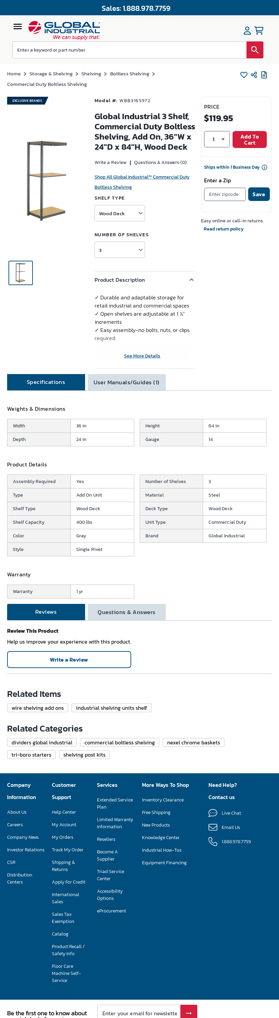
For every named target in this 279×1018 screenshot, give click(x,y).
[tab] (46, 382)
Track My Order (67, 849)
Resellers (106, 839)
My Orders (62, 837)
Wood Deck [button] (112, 213)
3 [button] (100, 250)
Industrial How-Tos (161, 850)
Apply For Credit (68, 882)
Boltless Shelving (130, 73)
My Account (64, 824)
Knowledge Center (161, 837)
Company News (23, 837)
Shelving (91, 73)
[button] (145, 280)
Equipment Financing (164, 862)
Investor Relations (25, 849)
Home (14, 73)
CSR (11, 862)
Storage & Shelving (51, 73)
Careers (15, 824)
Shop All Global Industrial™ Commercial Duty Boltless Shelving (142, 182)
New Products (156, 825)
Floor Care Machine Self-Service (66, 973)
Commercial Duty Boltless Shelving (47, 84)
